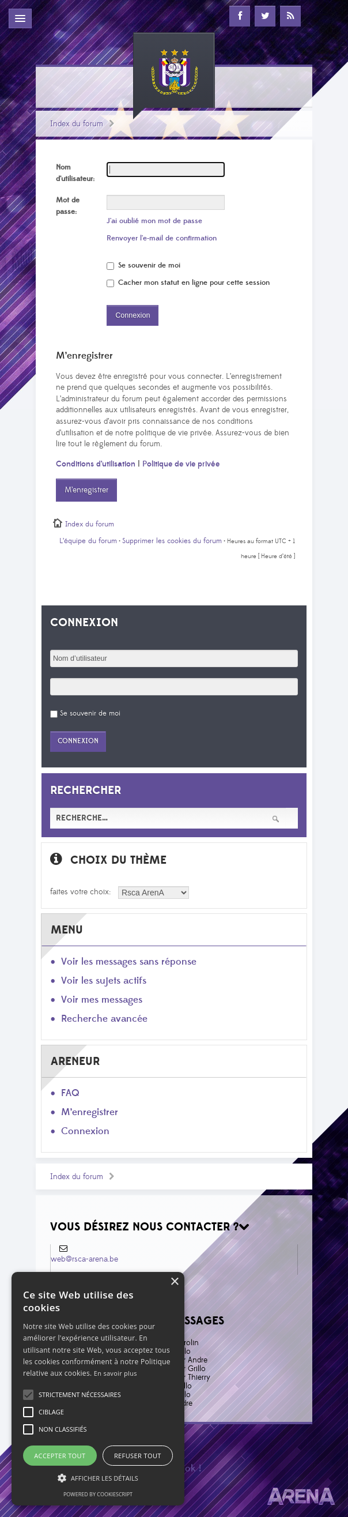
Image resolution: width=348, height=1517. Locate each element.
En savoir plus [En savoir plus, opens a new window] (115, 1373)
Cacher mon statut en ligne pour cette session (188, 282)
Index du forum (76, 124)
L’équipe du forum (88, 540)
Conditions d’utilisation (95, 464)
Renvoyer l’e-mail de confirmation (162, 238)
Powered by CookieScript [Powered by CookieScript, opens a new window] (98, 1494)
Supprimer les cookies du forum (172, 540)
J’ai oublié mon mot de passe (154, 220)
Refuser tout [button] (137, 1455)
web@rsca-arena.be (84, 1259)
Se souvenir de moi (143, 265)
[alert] (98, 1388)
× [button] (174, 1282)
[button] (80, 1394)
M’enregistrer (86, 490)
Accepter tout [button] (59, 1455)
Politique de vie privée (181, 464)
